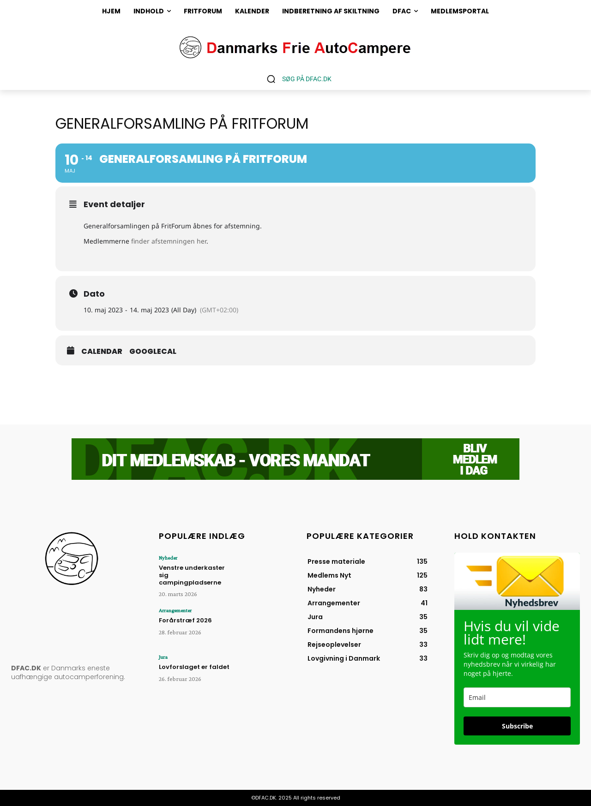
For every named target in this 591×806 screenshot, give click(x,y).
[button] (296, 79)
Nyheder (168, 558)
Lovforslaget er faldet (194, 667)
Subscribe (517, 726)
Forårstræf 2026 (185, 620)
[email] (517, 697)
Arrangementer (175, 610)
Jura (163, 657)
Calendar (101, 351)
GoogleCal (152, 351)
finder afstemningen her (168, 241)
